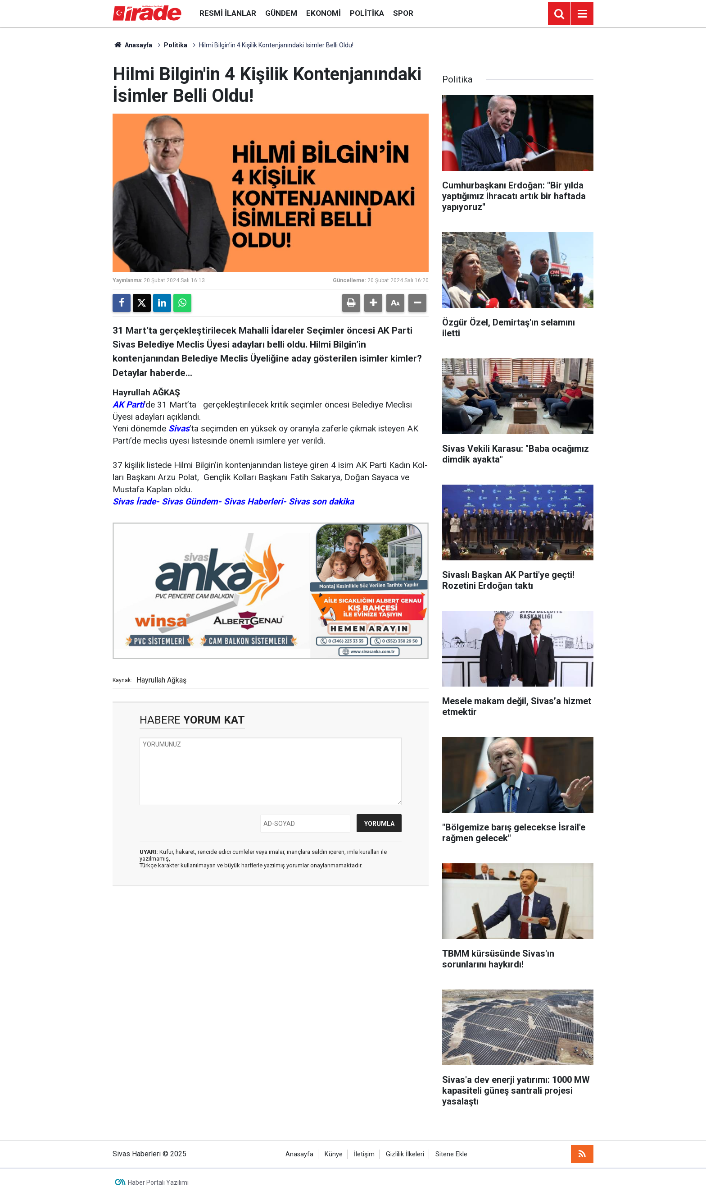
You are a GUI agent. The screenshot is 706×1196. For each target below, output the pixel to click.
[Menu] (582, 14)
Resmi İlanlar (227, 13)
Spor (403, 13)
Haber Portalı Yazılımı (158, 1182)
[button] (373, 303)
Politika (367, 13)
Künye (334, 1154)
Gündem (281, 13)
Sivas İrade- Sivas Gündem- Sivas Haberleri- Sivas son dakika (233, 501)
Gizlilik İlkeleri (405, 1154)
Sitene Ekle (451, 1154)
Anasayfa (132, 45)
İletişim (364, 1154)
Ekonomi (323, 13)
